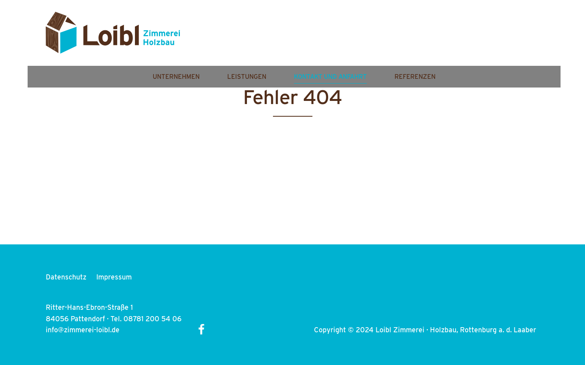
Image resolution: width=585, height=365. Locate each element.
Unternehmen (257, 38)
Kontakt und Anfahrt (412, 38)
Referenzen (496, 38)
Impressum (114, 277)
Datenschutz (66, 277)
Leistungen (328, 38)
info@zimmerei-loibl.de (83, 330)
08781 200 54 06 (152, 319)
